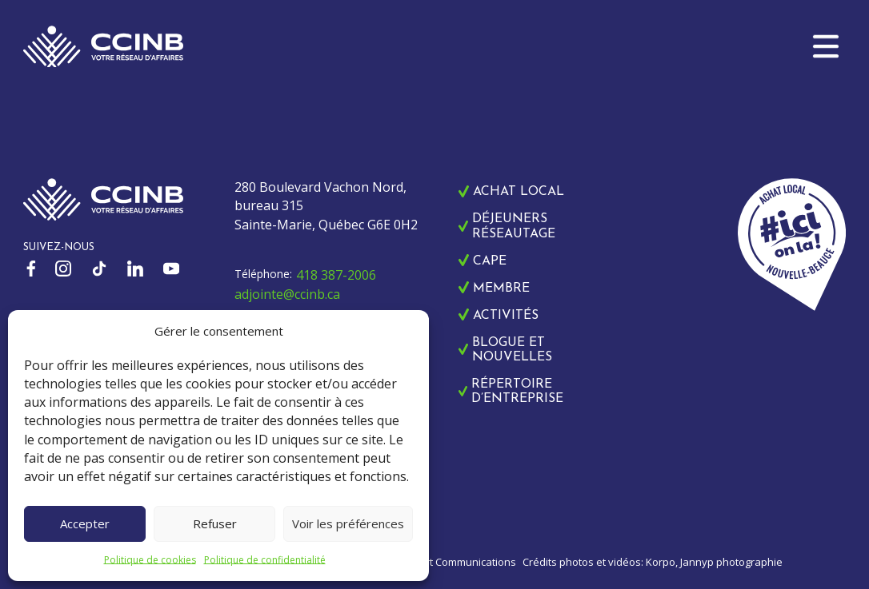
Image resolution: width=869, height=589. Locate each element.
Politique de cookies (150, 560)
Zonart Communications (458, 562)
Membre (501, 288)
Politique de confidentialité (265, 560)
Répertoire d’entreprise (517, 391)
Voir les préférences (348, 523)
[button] (826, 46)
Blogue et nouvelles (512, 350)
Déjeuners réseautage (513, 226)
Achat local (518, 191)
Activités (506, 315)
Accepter (85, 523)
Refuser (215, 523)
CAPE (490, 261)
